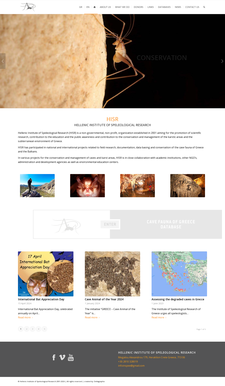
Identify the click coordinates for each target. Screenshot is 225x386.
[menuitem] (80, 7)
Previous (2, 61)
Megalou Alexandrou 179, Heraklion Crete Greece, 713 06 (151, 357)
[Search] (204, 7)
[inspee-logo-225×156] (28, 7)
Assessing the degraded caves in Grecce (178, 299)
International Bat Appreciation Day (41, 299)
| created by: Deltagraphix (93, 381)
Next (222, 61)
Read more (26, 317)
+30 (120, 361)
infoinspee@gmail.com (131, 365)
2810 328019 (130, 361)
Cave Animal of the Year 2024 (104, 299)
